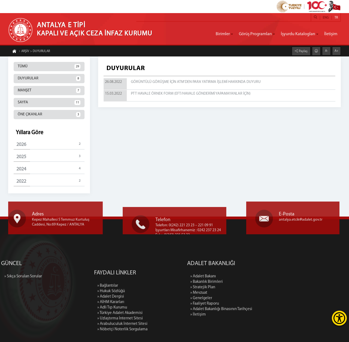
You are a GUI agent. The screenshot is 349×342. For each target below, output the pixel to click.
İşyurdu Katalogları (298, 34)
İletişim (330, 34)
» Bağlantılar (107, 312)
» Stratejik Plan (230, 287)
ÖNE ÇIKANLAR (49, 114)
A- (326, 50)
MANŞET (49, 90)
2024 (50, 169)
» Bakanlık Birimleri (234, 282)
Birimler (223, 34)
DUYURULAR (49, 78)
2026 (50, 144)
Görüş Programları (255, 34)
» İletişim (226, 315)
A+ (336, 50)
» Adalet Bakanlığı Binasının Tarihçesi (249, 309)
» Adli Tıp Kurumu (112, 334)
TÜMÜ (49, 66)
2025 (50, 157)
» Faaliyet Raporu (232, 304)
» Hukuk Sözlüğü (111, 318)
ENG (326, 17)
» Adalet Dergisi (110, 323)
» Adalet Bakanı (231, 276)
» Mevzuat (226, 293)
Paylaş (303, 50)
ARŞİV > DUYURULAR (34, 52)
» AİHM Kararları (110, 329)
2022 (50, 181)
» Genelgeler (229, 298)
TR (336, 17)
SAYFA (49, 102)
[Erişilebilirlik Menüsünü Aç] (339, 318)
